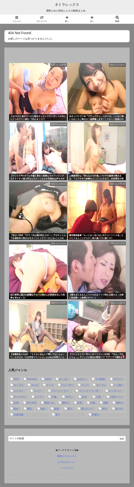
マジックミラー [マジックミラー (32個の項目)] (59, 391)
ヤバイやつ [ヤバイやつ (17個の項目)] (20, 396)
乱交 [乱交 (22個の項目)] (84, 396)
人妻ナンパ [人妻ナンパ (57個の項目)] (116, 396)
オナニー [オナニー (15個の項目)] (118, 379)
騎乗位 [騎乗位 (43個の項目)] (95, 414)
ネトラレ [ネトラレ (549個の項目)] (101, 385)
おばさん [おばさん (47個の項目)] (82, 379)
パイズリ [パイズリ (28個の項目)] (18, 391)
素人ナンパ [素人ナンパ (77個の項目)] (87, 408)
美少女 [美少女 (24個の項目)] (119, 408)
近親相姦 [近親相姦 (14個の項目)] (18, 414)
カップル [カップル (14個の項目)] (18, 385)
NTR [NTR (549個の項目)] (16, 379)
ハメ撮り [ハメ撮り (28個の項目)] (119, 385)
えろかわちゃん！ (67, 462)
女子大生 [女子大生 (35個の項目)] (31, 402)
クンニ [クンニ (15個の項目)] (50, 385)
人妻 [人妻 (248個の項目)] (98, 396)
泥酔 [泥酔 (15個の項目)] (105, 402)
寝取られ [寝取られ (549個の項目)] (49, 402)
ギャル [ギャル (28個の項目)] (34, 385)
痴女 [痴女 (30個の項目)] (43, 408)
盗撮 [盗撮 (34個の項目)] (56, 408)
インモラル (67, 467)
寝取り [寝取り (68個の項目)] (65, 402)
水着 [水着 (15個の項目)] (92, 402)
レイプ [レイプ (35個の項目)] (38, 396)
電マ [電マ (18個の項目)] (57, 414)
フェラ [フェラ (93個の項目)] (37, 391)
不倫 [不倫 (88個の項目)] (53, 396)
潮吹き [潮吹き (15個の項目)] (119, 402)
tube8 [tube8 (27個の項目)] (48, 379)
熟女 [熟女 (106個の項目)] (16, 408)
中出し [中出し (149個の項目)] (69, 396)
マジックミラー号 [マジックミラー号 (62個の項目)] (88, 391)
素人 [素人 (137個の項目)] (70, 408)
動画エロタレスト (67, 456)
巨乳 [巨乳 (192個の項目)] (79, 402)
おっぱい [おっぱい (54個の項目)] (64, 379)
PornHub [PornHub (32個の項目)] (31, 379)
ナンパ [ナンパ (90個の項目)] (84, 385)
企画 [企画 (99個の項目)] (16, 402)
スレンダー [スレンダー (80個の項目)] (67, 385)
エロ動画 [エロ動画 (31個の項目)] (100, 379)
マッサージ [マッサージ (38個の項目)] (115, 391)
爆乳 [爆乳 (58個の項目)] (29, 408)
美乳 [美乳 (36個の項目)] (104, 408)
